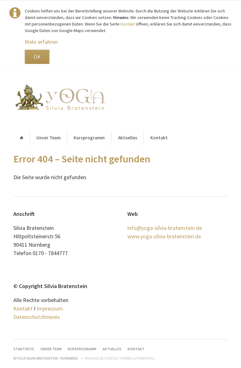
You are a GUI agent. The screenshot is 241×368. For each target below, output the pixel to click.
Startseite (21, 138)
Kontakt (128, 24)
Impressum (50, 308)
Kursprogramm (89, 138)
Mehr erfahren (41, 41)
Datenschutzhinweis (36, 316)
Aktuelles (127, 138)
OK (37, 56)
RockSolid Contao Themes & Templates (119, 358)
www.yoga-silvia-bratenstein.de (164, 236)
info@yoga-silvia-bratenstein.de (164, 227)
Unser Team (48, 138)
